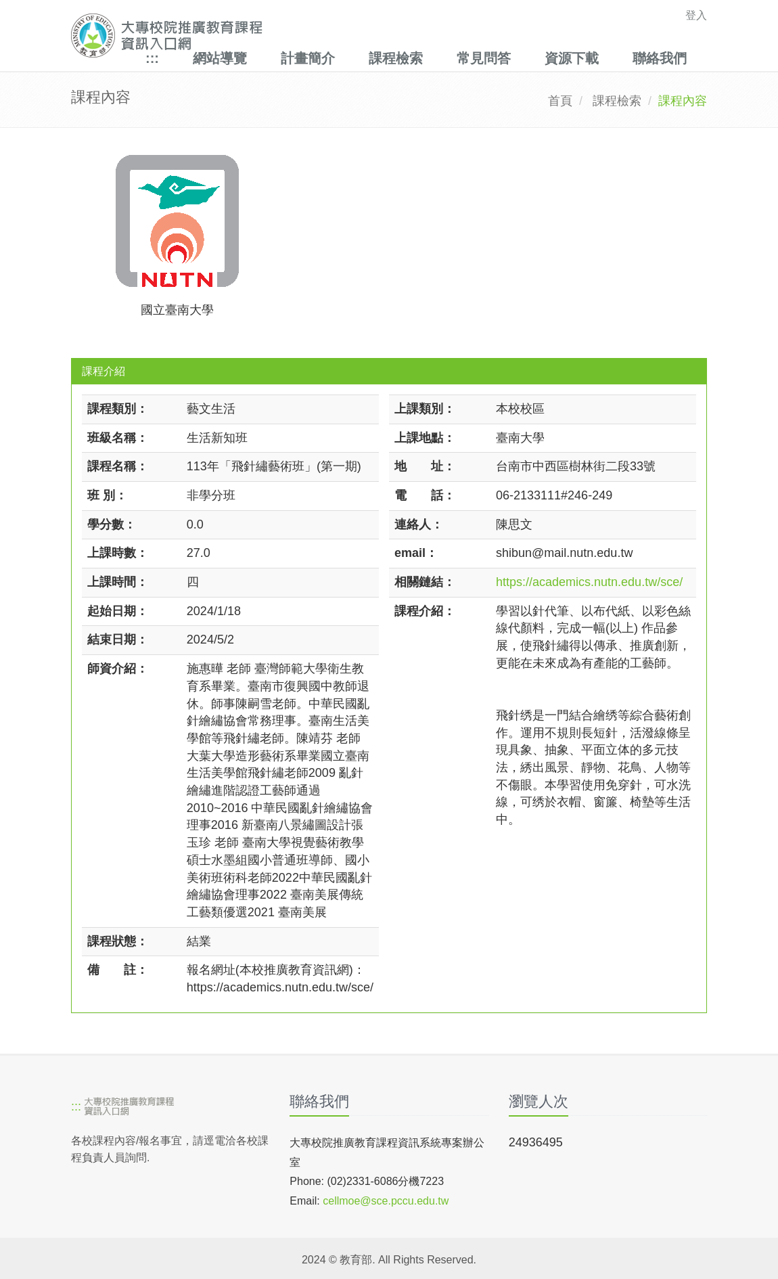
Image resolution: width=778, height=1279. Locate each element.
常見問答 (484, 58)
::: (152, 58)
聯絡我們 (660, 58)
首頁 (560, 101)
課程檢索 (396, 58)
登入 (696, 15)
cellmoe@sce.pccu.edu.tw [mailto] (386, 1201)
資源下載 (572, 58)
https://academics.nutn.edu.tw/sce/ (589, 582)
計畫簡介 (308, 58)
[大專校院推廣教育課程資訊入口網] (327, 35)
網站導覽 (220, 58)
